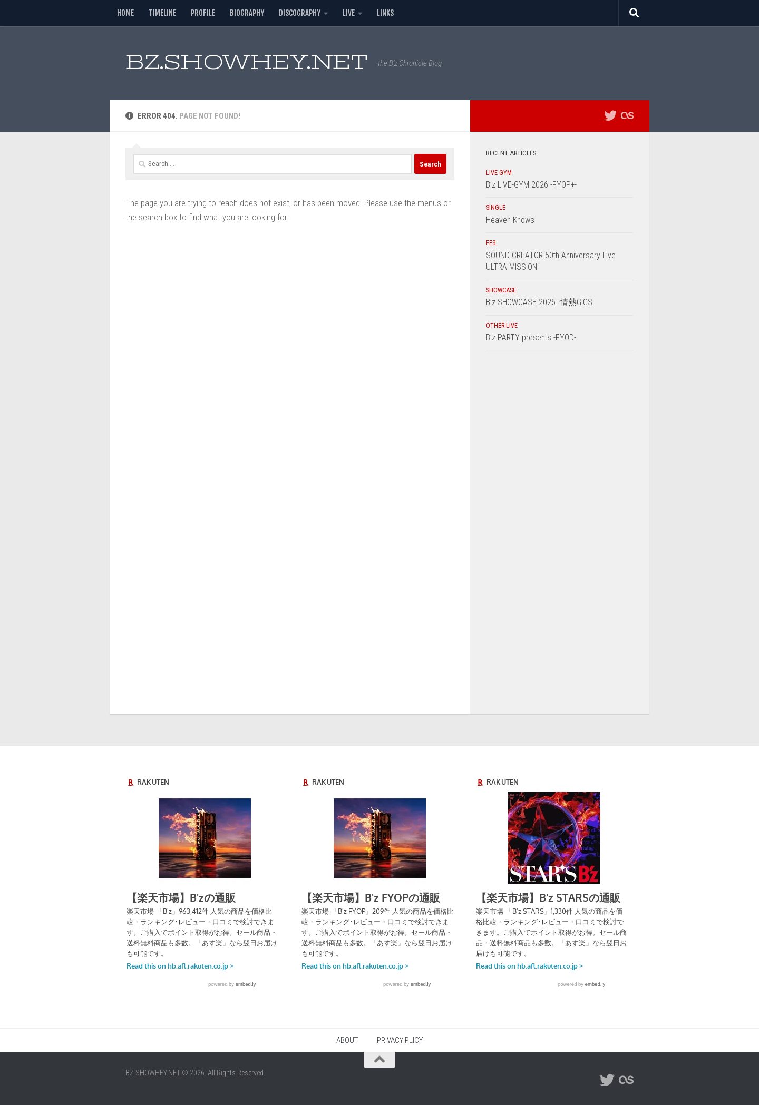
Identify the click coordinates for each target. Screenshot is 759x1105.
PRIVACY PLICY (400, 1040)
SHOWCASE (501, 290)
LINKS (385, 13)
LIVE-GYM (499, 173)
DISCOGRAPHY (299, 13)
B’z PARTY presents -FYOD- (531, 338)
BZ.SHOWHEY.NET (246, 62)
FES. (491, 243)
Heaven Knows (510, 220)
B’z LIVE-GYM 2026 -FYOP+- (531, 185)
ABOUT (347, 1040)
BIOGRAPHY (247, 13)
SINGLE (495, 207)
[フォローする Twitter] (610, 115)
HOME (125, 13)
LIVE (349, 13)
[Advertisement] (560, 535)
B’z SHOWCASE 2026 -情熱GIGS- (540, 302)
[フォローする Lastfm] (627, 115)
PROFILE (203, 13)
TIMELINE (162, 13)
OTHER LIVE (502, 325)
